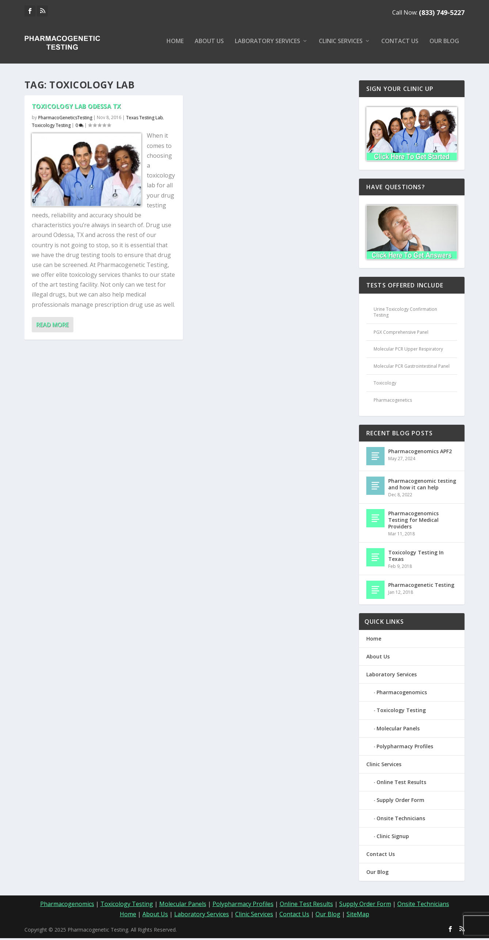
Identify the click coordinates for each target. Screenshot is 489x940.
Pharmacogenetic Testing (421, 586)
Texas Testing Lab (144, 119)
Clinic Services (341, 45)
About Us (209, 45)
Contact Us (400, 45)
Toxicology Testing (51, 126)
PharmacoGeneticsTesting (65, 119)
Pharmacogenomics (402, 693)
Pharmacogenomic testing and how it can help (422, 485)
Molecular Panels (398, 729)
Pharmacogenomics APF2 (420, 452)
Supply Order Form (400, 801)
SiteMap (358, 916)
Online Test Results (401, 783)
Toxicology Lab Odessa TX (76, 108)
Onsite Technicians (401, 819)
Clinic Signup (393, 837)
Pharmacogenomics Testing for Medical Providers (413, 521)
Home (175, 45)
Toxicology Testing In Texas (416, 557)
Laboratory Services (267, 45)
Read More (52, 326)
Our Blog (444, 45)
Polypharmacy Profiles (405, 747)
